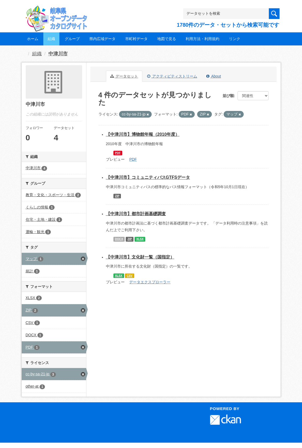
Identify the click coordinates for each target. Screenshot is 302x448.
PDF (118, 153)
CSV (130, 275)
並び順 (228, 96)
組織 (51, 39)
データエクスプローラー (149, 282)
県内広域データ (102, 39)
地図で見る (166, 39)
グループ (72, 39)
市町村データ (136, 39)
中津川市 (58, 53)
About (213, 76)
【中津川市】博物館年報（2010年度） (143, 134)
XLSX (139, 239)
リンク (234, 39)
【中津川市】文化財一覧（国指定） (140, 257)
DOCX (119, 239)
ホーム (32, 39)
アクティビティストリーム (172, 76)
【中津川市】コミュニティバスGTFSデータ (148, 177)
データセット (124, 76)
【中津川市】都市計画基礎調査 (136, 213)
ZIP (117, 196)
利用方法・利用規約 (202, 39)
